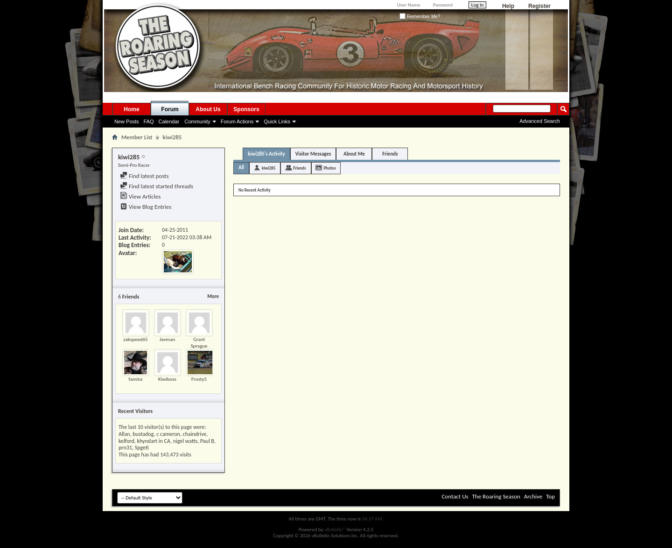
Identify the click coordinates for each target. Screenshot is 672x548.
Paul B (207, 441)
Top (550, 496)
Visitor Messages (313, 154)
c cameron (168, 434)
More (213, 296)
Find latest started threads (156, 186)
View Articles (140, 196)
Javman (167, 339)
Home (131, 109)
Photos (330, 168)
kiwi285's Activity (266, 154)
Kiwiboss (167, 379)
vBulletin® (334, 530)
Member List (136, 137)
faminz (136, 379)
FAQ (149, 121)
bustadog (143, 434)
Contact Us (454, 496)
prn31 (125, 447)
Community (197, 121)
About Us (208, 109)
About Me (354, 154)
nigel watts (185, 441)
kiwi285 (268, 168)
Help (508, 6)
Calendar (169, 121)
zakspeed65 (135, 339)
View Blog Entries (145, 206)
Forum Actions (237, 121)
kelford (126, 441)
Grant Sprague (198, 342)
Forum (169, 109)
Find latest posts (144, 175)
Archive (533, 496)
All (241, 167)
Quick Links (277, 121)
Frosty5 (199, 379)
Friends (390, 154)
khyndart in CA (153, 441)
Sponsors (246, 109)
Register (539, 6)
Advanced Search (539, 121)
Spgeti (142, 447)
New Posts (126, 121)
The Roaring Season (496, 496)
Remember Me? (419, 16)
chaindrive (195, 434)
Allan (124, 434)
